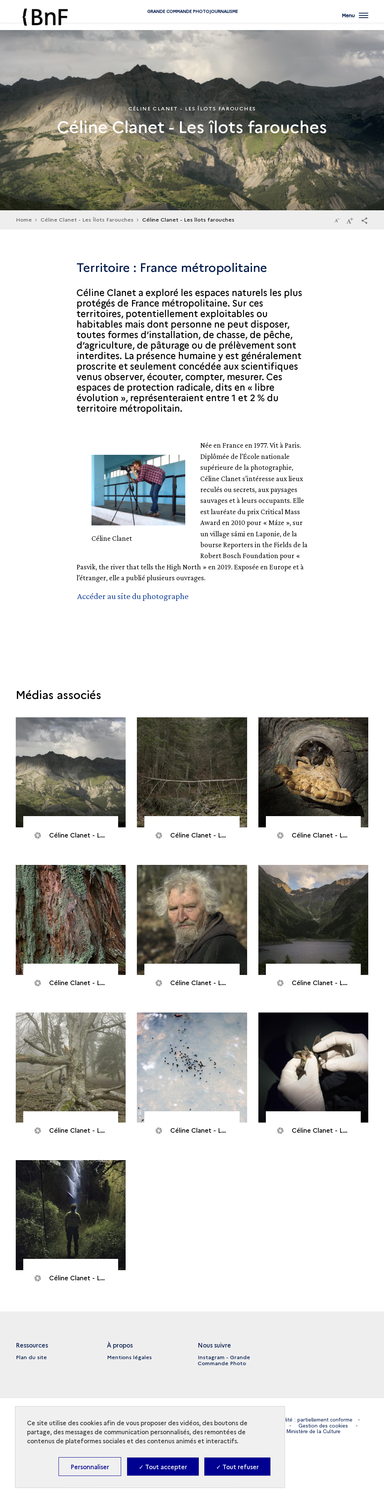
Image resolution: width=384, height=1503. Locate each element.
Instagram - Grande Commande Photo (224, 1359)
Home (24, 219)
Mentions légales (129, 1356)
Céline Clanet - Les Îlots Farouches (87, 219)
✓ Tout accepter (163, 1466)
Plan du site (31, 1356)
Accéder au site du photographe (133, 596)
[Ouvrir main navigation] (354, 21)
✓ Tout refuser (237, 1466)
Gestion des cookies (323, 1425)
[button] (364, 220)
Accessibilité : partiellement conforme (307, 1419)
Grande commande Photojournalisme (192, 23)
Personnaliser (89, 1466)
